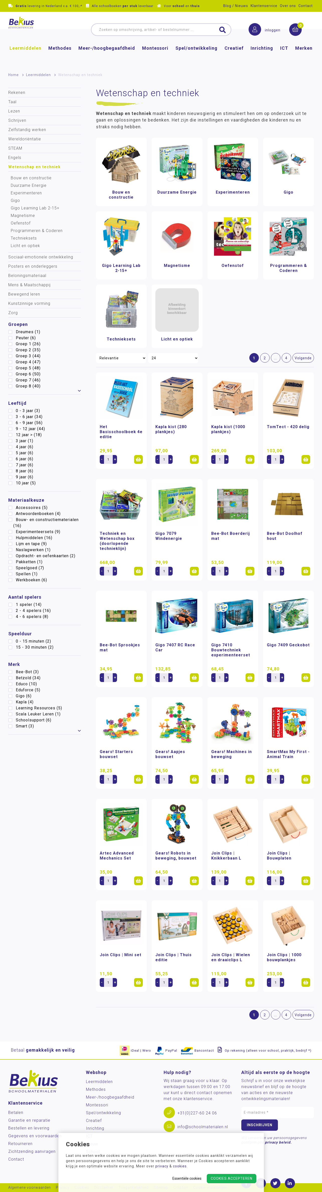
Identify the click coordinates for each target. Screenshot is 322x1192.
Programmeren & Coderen (37, 230)
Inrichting (262, 56)
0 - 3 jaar (28, 410)
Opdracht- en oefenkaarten (45, 555)
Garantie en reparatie (29, 1120)
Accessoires (32, 507)
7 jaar (24, 465)
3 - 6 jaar (29, 416)
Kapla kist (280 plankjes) (171, 429)
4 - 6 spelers (32, 616)
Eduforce (28, 690)
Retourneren (20, 1143)
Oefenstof (21, 223)
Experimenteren (26, 193)
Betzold (28, 677)
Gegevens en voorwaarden (35, 1135)
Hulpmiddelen (34, 537)
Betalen (15, 1112)
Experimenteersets (38, 531)
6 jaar (24, 459)
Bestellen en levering (28, 1128)
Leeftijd (17, 403)
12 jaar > (29, 434)
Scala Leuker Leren (38, 714)
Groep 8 (28, 386)
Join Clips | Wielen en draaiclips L (230, 957)
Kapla (25, 702)
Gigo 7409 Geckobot (288, 645)
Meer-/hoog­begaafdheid (106, 56)
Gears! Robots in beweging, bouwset (175, 856)
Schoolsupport (33, 720)
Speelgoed (30, 567)
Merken (303, 56)
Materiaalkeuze (26, 500)
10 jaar (26, 483)
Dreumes (28, 331)
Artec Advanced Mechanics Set (117, 856)
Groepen (18, 324)
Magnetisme (23, 215)
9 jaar (24, 477)
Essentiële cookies (186, 1178)
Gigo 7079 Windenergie (168, 536)
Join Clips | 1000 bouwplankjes (284, 957)
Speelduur (20, 633)
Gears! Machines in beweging (231, 754)
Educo (26, 684)
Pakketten (29, 561)
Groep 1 (28, 344)
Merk (14, 664)
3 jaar (24, 440)
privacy (161, 1166)
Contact (305, 6)
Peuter (26, 337)
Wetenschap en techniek (34, 166)
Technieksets (24, 238)
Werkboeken (31, 580)
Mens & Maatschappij (29, 284)
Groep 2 (28, 350)
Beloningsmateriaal (27, 275)
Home (13, 75)
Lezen (14, 111)
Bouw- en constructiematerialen (46, 522)
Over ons (288, 6)
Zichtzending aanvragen (32, 1151)
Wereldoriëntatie (24, 139)
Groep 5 (28, 368)
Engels (14, 157)
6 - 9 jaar (29, 422)
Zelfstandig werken (27, 129)
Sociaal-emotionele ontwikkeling (40, 257)
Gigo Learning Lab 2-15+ (35, 208)
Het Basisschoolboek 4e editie (121, 431)
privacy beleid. (278, 1142)
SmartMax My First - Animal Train (288, 754)
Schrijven (17, 120)
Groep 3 (28, 356)
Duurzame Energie (29, 185)
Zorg (13, 312)
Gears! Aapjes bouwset (170, 754)
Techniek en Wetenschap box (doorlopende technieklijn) (117, 541)
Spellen (27, 574)
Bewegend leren (24, 294)
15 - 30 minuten (35, 647)
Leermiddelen (25, 56)
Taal (12, 101)
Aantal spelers (24, 597)
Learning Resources (39, 708)
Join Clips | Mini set (120, 954)
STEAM (15, 148)
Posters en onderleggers (32, 266)
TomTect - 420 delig (288, 426)
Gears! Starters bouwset (116, 754)
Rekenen (16, 92)
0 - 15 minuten (33, 641)
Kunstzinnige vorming (29, 303)
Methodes (59, 56)
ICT (284, 56)
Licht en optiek (25, 245)
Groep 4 (28, 362)
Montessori (155, 56)
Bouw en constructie (31, 178)
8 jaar (24, 471)
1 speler (29, 604)
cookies (180, 1166)
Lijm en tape (31, 543)
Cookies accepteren (231, 1178)
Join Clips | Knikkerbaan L (226, 856)
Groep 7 (28, 380)
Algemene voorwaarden (29, 1187)
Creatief (234, 56)
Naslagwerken (33, 549)
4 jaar (24, 446)
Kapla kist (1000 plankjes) (228, 429)
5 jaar (24, 452)
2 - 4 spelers (33, 610)
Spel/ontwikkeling (196, 56)
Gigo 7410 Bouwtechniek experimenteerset (230, 650)
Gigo (15, 200)
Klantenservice (264, 6)
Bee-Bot (27, 671)
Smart (25, 726)
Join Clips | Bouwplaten (279, 856)
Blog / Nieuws (235, 6)
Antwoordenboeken (38, 513)
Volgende (303, 358)
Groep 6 (28, 374)
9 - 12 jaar (30, 428)
